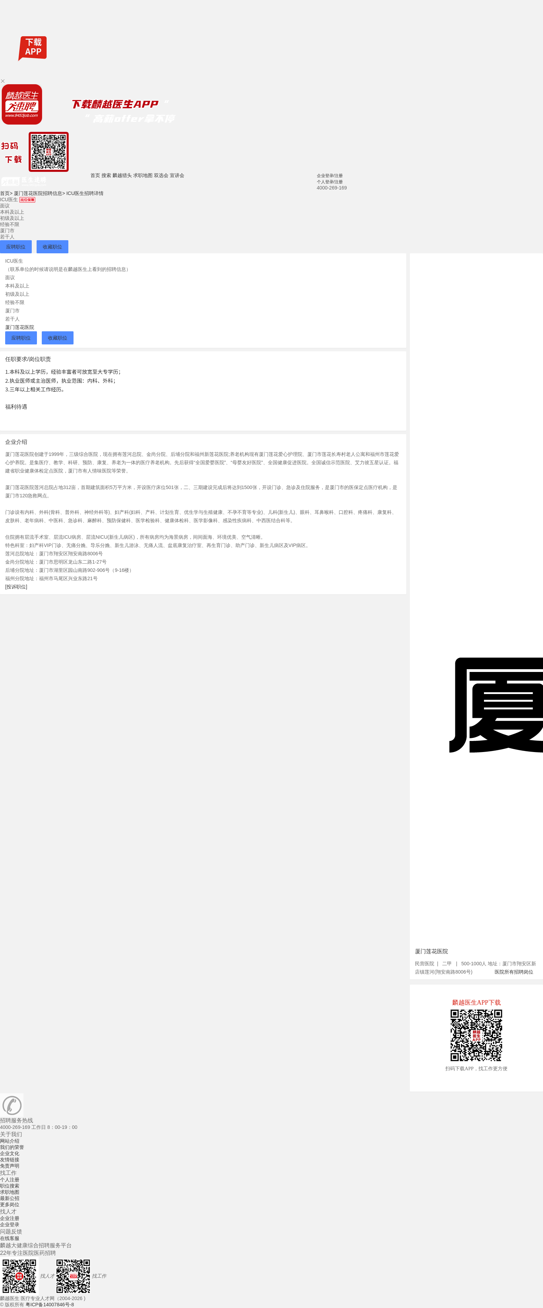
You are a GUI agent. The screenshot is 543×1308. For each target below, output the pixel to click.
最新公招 (9, 1198)
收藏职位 (52, 247)
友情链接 (9, 1159)
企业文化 (9, 1153)
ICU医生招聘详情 (85, 193)
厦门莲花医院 (19, 327)
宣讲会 (177, 175)
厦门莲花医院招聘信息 (39, 193)
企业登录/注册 (330, 175)
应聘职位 (16, 247)
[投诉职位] (16, 586)
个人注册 (9, 1179)
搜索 (106, 175)
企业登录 (9, 1224)
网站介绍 (9, 1141)
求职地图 (143, 175)
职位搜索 (9, 1186)
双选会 (161, 175)
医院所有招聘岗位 (514, 972)
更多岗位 (9, 1204)
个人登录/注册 (330, 181)
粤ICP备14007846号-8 (50, 1304)
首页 (95, 175)
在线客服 (9, 1238)
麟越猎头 (122, 175)
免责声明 (9, 1166)
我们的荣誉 (12, 1147)
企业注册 (9, 1218)
